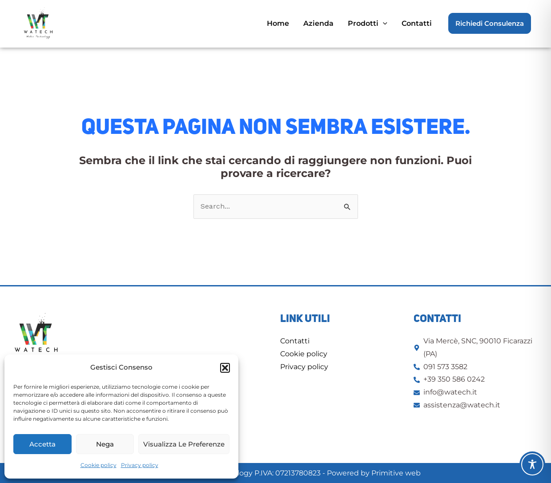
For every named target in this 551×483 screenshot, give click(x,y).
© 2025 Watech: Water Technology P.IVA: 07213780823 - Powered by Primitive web (275, 473)
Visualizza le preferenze (184, 444)
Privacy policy (139, 465)
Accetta (42, 444)
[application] (382, 23)
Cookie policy (98, 465)
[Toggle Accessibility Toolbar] (532, 464)
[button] (225, 367)
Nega (105, 444)
